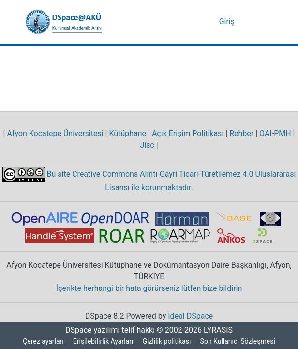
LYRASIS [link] (219, 330)
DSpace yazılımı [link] (89, 330)
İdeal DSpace (191, 316)
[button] (64, 22)
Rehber (238, 133)
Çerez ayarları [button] (42, 341)
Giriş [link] (228, 21)
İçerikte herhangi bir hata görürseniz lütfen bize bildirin (149, 288)
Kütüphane (127, 133)
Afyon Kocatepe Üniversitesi (54, 133)
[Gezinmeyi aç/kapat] (258, 22)
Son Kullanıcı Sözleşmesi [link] (240, 341)
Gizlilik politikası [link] (168, 341)
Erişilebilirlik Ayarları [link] (104, 341)
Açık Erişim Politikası (185, 133)
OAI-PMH (274, 133)
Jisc (147, 145)
